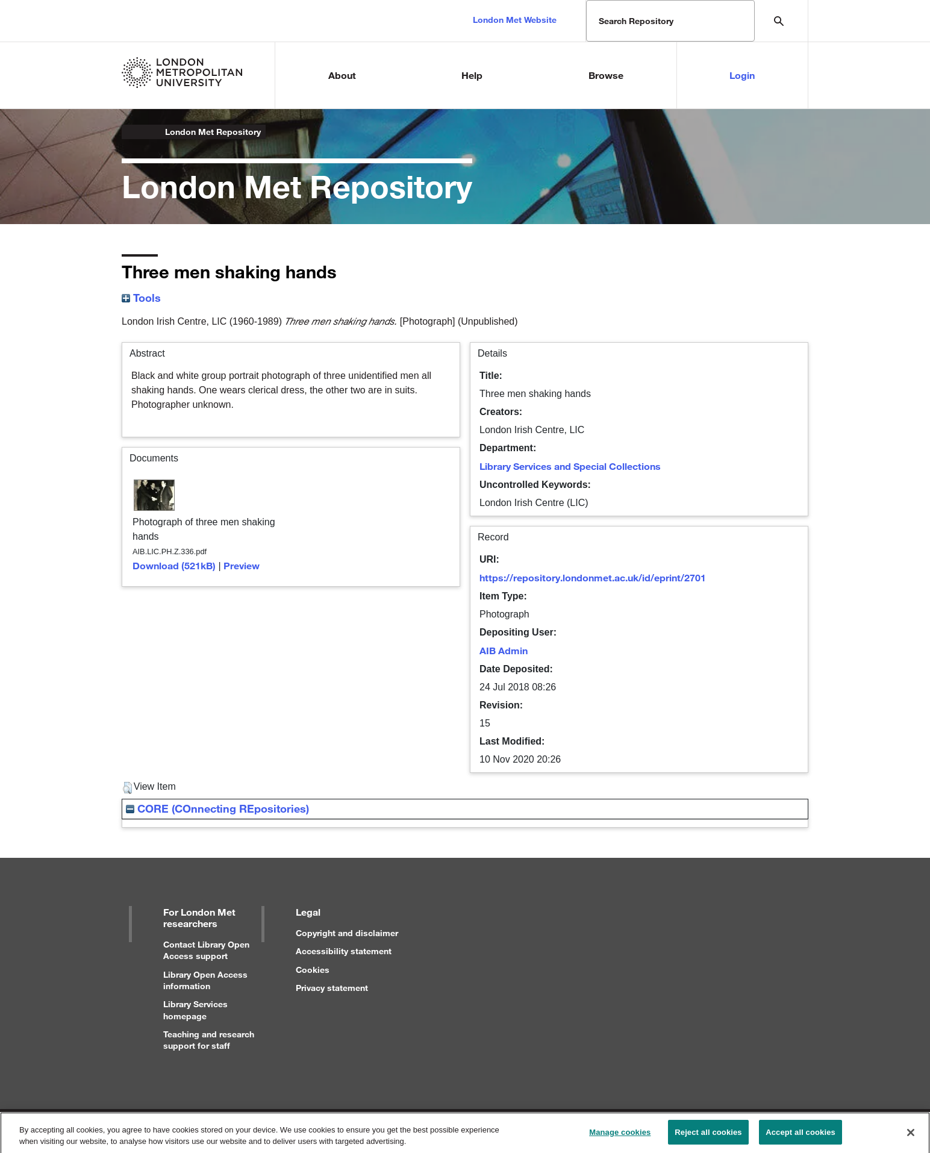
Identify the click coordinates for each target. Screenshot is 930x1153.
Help (471, 75)
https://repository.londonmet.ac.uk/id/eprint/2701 (592, 577)
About (342, 75)
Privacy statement (332, 988)
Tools (141, 297)
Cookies (312, 969)
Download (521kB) (174, 565)
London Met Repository (213, 132)
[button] (127, 788)
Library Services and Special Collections (570, 466)
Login (742, 75)
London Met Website (515, 19)
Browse (605, 75)
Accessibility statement (344, 951)
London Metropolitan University (131, 132)
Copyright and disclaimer (347, 933)
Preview (241, 565)
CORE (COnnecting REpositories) (217, 808)
